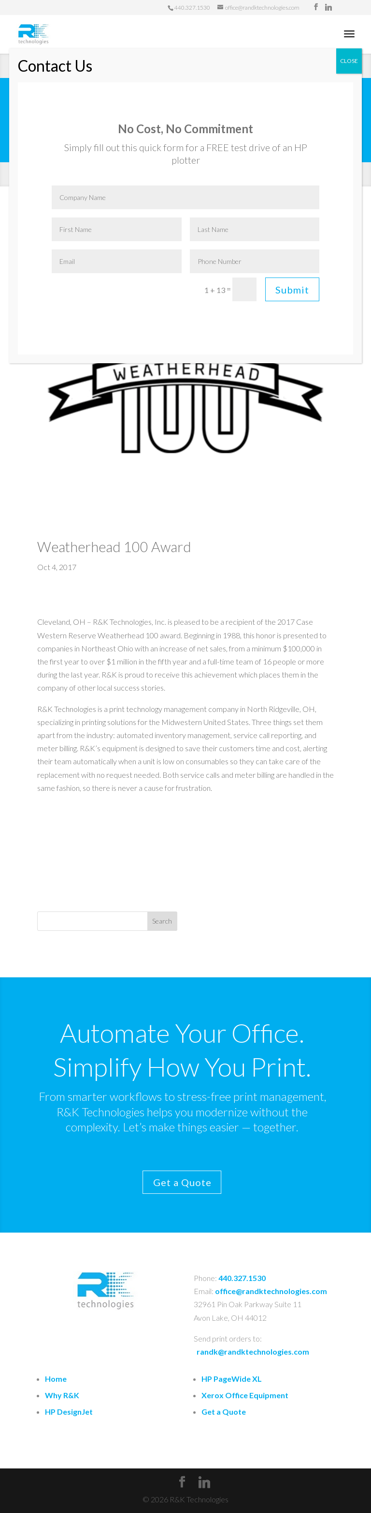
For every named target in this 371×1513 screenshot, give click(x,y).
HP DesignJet (69, 1411)
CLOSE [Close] (349, 60)
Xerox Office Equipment (244, 1395)
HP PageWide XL (231, 1378)
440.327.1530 (242, 1277)
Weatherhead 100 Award (114, 546)
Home (56, 1378)
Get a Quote (159, 1182)
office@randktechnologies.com (271, 1291)
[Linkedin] (328, 7)
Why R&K (62, 1395)
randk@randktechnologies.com (253, 1351)
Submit (292, 289)
